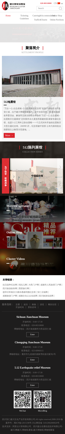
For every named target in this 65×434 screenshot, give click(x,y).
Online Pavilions (57, 20)
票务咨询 (32, 307)
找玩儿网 (23, 285)
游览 (42, 304)
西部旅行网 (24, 288)
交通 (18, 304)
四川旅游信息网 (46, 296)
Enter (32, 334)
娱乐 (26, 304)
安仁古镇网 (42, 292)
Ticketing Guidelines (24, 17)
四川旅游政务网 (10, 288)
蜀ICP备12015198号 (23, 423)
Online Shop (57, 16)
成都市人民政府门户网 (51, 285)
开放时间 (20, 307)
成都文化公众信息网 (28, 296)
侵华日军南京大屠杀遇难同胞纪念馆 (19, 292)
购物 (34, 304)
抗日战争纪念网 (10, 285)
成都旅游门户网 (10, 296)
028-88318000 (46, 3)
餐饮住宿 (52, 304)
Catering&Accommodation (41, 16)
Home (8, 16)
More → (9, 135)
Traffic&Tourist (40, 20)
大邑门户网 (34, 285)
